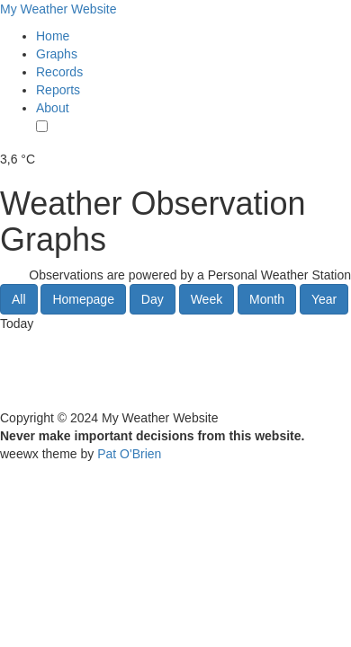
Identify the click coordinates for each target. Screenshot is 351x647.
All (19, 299)
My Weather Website (58, 9)
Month (266, 299)
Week (207, 299)
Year (324, 299)
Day (152, 299)
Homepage (83, 299)
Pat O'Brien (129, 454)
